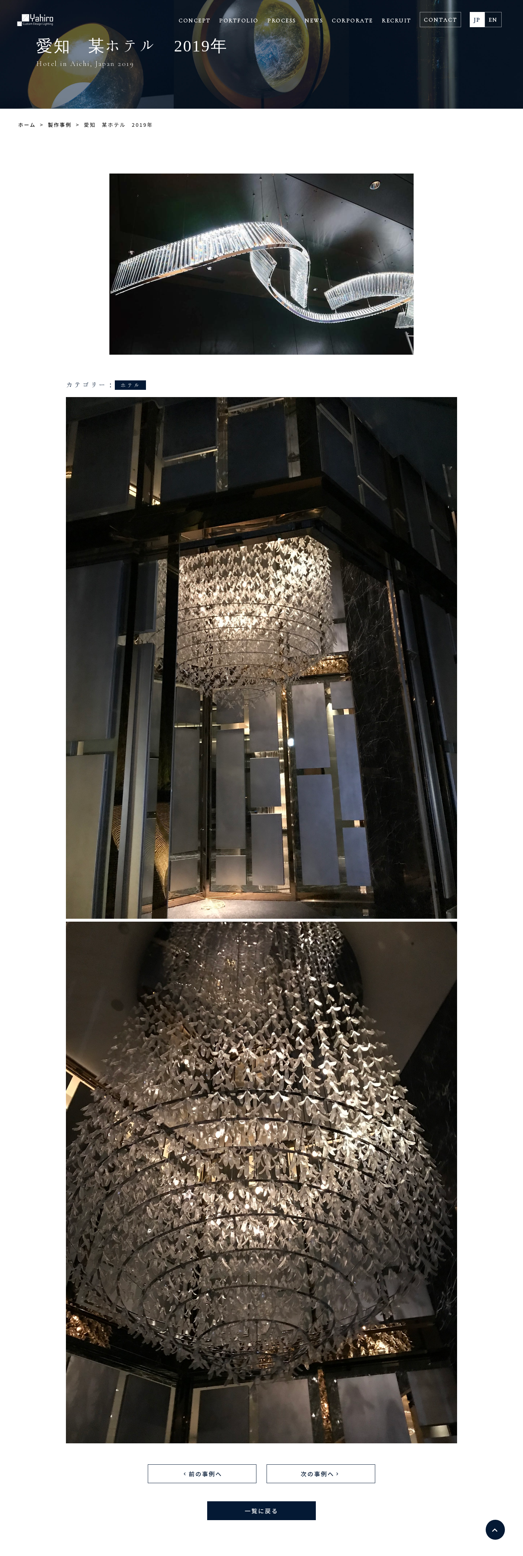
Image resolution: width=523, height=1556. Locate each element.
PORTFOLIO (239, 20)
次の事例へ (321, 1473)
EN (493, 20)
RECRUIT (396, 20)
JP (477, 20)
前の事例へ (202, 1473)
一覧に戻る (262, 1510)
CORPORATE (352, 20)
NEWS (314, 20)
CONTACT (440, 20)
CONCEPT (195, 20)
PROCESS (281, 20)
